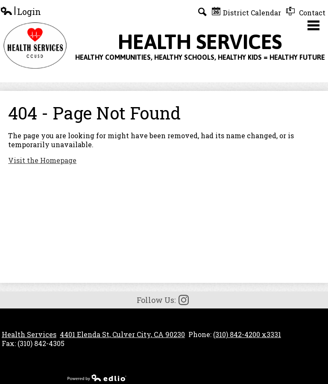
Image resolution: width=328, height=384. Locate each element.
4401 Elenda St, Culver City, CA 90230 (122, 334)
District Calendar (246, 12)
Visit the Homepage (42, 160)
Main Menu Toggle (313, 25)
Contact (305, 12)
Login (20, 11)
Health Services (29, 334)
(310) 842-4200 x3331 (247, 334)
